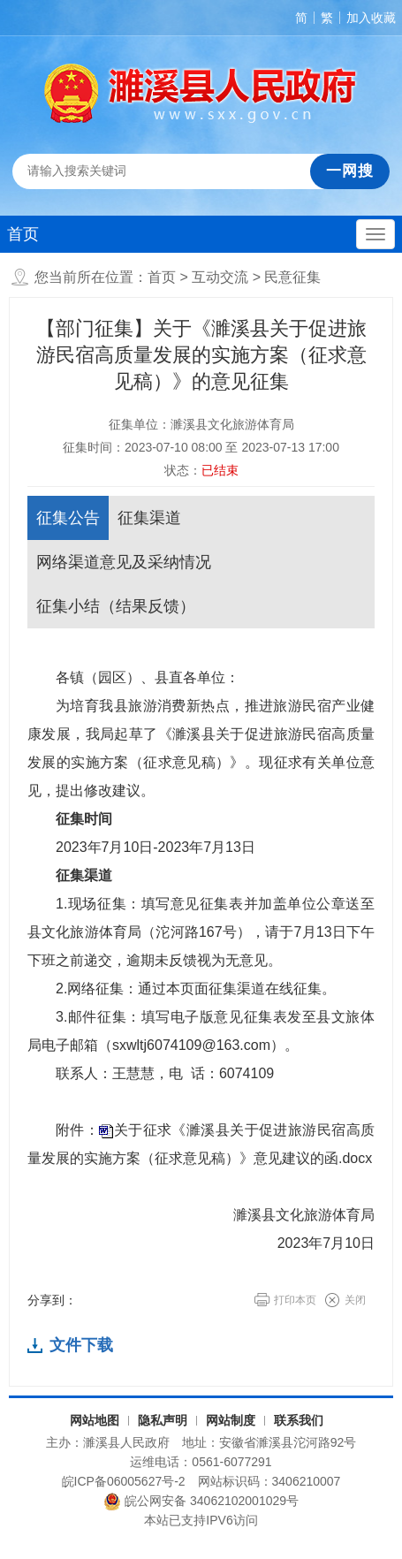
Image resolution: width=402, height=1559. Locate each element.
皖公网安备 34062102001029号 (201, 1501)
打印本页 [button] (295, 1300)
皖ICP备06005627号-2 (124, 1481)
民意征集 (292, 277)
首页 (23, 234)
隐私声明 (162, 1420)
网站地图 (94, 1420)
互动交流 (220, 277)
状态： (201, 470)
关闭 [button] (355, 1300)
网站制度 (230, 1420)
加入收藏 (371, 18)
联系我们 (298, 1420)
